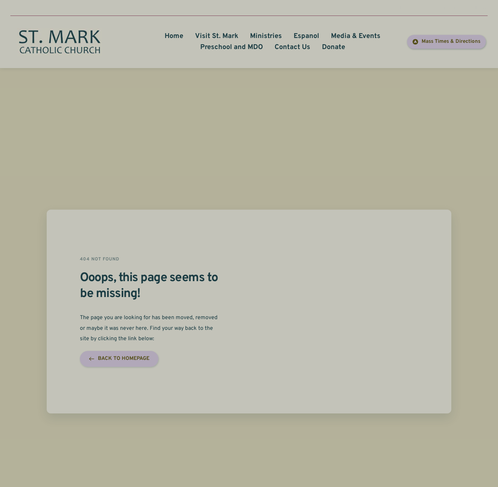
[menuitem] (173, 36)
